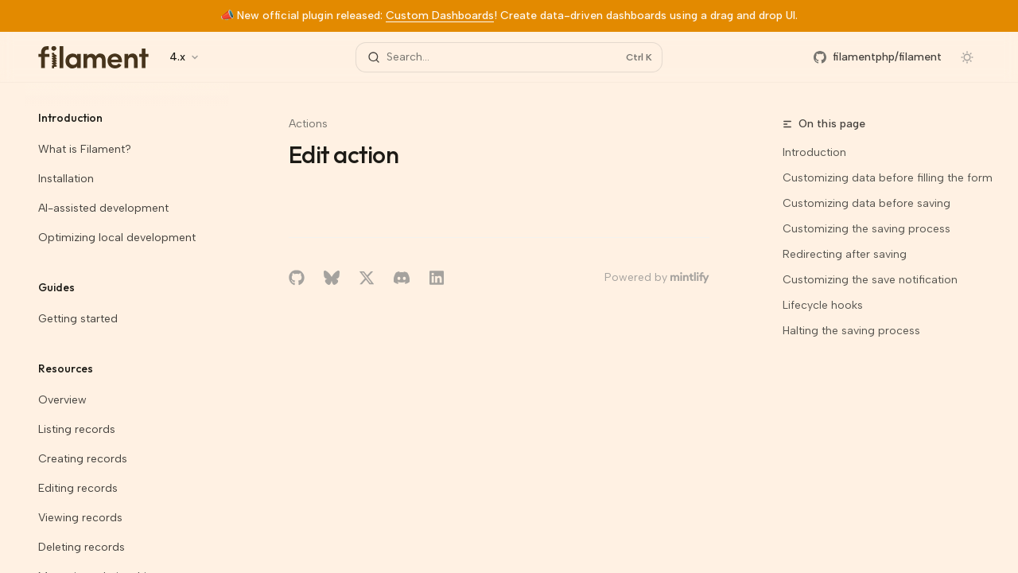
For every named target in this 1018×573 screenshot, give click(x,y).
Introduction (814, 152)
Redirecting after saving (845, 254)
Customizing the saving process (866, 229)
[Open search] (509, 57)
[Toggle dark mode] (967, 57)
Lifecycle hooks (823, 305)
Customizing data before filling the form (888, 178)
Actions (308, 124)
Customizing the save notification (870, 279)
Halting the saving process (851, 330)
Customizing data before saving (866, 203)
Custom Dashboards (440, 15)
